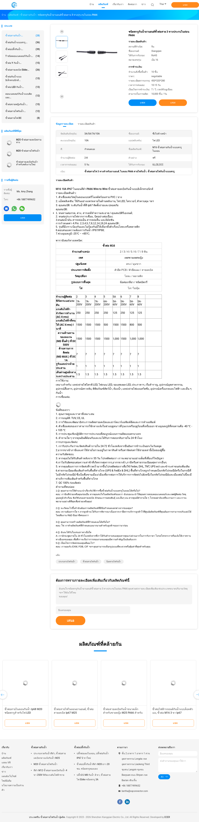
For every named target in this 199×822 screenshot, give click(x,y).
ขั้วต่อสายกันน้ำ (39, 747)
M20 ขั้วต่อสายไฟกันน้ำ (28, 150)
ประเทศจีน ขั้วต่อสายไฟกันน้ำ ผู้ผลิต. (47, 817)
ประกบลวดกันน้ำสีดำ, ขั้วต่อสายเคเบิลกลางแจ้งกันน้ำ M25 (50, 755)
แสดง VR (6, 762)
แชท (185, 5)
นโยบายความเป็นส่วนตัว (13, 787)
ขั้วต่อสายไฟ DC (22, 118)
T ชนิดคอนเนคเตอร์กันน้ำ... (22, 56)
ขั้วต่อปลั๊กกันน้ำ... (22, 49)
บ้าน (4, 753)
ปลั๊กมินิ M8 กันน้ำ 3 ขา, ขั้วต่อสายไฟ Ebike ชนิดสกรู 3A (94, 777)
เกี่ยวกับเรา (7, 767)
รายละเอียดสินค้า (86, 124)
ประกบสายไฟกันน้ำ (67, 561)
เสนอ (70, 621)
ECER (167, 817)
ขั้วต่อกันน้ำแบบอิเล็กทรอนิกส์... (22, 78)
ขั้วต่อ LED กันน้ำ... (22, 87)
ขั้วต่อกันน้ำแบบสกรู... (22, 42)
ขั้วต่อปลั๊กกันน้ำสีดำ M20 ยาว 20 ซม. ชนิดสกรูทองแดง (93, 766)
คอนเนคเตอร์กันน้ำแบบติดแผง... (22, 96)
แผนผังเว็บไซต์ (9, 776)
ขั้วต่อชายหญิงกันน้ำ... (22, 104)
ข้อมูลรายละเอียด (64, 124)
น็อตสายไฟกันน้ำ (113, 561)
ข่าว (4, 771)
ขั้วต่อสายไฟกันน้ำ (91, 561)
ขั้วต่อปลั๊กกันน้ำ (82, 747)
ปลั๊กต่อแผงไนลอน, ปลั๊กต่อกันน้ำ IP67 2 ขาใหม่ (93, 755)
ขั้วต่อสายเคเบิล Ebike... (22, 69)
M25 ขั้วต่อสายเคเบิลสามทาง (28, 141)
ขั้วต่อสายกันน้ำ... (22, 35)
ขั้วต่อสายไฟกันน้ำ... (22, 111)
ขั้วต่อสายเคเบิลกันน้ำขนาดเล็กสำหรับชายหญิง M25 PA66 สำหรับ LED (123, 713)
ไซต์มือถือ (6, 780)
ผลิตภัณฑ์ (6, 758)
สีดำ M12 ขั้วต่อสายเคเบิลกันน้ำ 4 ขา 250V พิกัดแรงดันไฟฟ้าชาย (50, 772)
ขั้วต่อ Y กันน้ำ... (22, 63)
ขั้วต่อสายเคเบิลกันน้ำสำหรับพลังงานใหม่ (27, 163)
